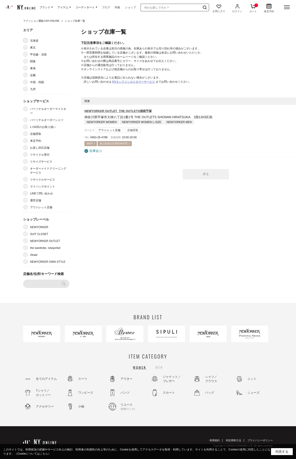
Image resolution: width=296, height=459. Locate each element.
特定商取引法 (233, 440)
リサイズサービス (41, 161)
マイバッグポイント (42, 186)
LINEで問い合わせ (41, 193)
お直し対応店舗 (39, 147)
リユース (132, 407)
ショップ (130, 7)
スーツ (82, 378)
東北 (33, 47)
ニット (251, 378)
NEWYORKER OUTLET (45, 241)
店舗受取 (35, 134)
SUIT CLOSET (39, 234)
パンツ (125, 392)
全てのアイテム (46, 378)
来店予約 (35, 140)
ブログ (106, 7)
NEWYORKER (39, 227)
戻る (206, 174)
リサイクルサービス (42, 179)
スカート (169, 392)
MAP (90, 143)
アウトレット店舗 (41, 207)
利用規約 (215, 440)
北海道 (34, 40)
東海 (33, 68)
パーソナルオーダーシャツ (46, 120)
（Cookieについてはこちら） (32, 453)
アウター (126, 378)
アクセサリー (45, 406)
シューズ (253, 392)
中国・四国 (37, 82)
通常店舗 (35, 200)
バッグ (209, 392)
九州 (33, 89)
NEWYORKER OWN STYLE (47, 261)
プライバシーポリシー (260, 440)
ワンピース (85, 392)
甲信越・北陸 (38, 54)
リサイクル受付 (39, 154)
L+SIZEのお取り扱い (43, 127)
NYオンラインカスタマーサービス (133, 81)
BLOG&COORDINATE (114, 143)
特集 (117, 7)
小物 (81, 406)
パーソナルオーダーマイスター (48, 111)
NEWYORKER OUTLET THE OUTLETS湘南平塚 (118, 111)
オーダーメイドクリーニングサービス (48, 170)
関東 (33, 61)
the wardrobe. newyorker (45, 248)
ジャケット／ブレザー (172, 379)
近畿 (33, 75)
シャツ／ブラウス (211, 379)
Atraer (34, 255)
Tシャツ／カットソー (43, 393)
